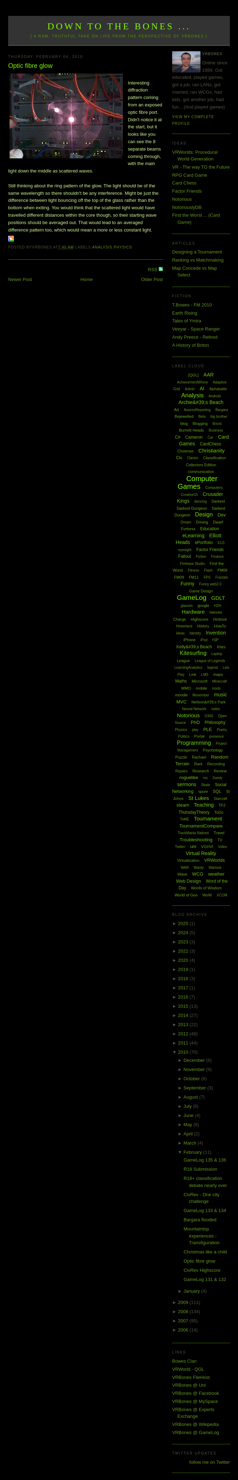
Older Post (152, 279)
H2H (217, 606)
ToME (184, 819)
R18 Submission (200, 1169)
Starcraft (220, 799)
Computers (214, 488)
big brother (218, 417)
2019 (183, 969)
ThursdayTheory (193, 812)
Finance (217, 556)
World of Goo (186, 895)
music (220, 694)
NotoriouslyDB (187, 207)
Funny (187, 583)
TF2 (222, 805)
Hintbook (220, 619)
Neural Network (194, 709)
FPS (207, 577)
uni (193, 846)
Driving (202, 522)
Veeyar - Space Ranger (196, 329)
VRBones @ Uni (189, 1385)
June (189, 1115)
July (188, 1106)
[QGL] (193, 375)
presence (216, 736)
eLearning (193, 535)
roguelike (189, 777)
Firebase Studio (192, 564)
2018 (183, 978)
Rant (198, 764)
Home (86, 279)
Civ (179, 457)
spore (203, 791)
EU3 (220, 543)
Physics (123, 247)
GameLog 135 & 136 (204, 1160)
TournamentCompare (200, 826)
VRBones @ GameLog (195, 1432)
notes (215, 709)
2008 (183, 1311)
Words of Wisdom (206, 888)
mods (216, 688)
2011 (183, 1043)
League (183, 661)
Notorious (182, 199)
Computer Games (197, 483)
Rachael (199, 757)
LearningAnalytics (188, 667)
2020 (183, 960)
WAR (185, 868)
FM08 (222, 570)
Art (176, 410)
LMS (205, 675)
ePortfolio (204, 542)
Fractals (221, 577)
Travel (219, 833)
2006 (183, 1330)
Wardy (199, 868)
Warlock (215, 868)
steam (182, 805)
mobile (201, 688)
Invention (216, 633)
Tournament (208, 818)
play (195, 730)
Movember (201, 695)
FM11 (194, 577)
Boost (217, 424)
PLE (207, 729)
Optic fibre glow (30, 65)
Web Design (188, 881)
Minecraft (219, 681)
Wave (182, 874)
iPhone (189, 640)
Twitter (180, 847)
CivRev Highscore (201, 1270)
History (203, 626)
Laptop (216, 654)
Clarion (192, 458)
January (192, 1291)
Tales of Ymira (186, 320)
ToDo (218, 812)
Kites (221, 647)
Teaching (204, 805)
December (194, 1060)
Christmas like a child (205, 1251)
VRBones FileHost (191, 1377)
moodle (181, 695)
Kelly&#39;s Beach (194, 646)
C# (177, 437)
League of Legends (210, 661)
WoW (207, 895)
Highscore (200, 619)
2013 (183, 1024)
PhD (195, 722)
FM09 (179, 577)
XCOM (222, 895)
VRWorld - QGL (188, 1369)
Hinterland (184, 626)
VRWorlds (214, 860)
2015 (183, 1006)
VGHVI (207, 846)
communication (201, 471)
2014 (183, 1015)
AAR (209, 375)
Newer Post (20, 279)
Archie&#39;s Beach (200, 402)
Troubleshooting (196, 839)
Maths (181, 681)
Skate (205, 785)
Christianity (211, 450)
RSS (153, 269)
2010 (183, 1052)
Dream (186, 522)
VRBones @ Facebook (195, 1393)
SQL (217, 791)
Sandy (217, 778)
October (192, 1078)
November (194, 1069)
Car (210, 437)
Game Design (201, 591)
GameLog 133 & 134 (204, 1210)
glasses (187, 606)
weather (216, 874)
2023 (183, 941)
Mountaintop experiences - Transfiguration (201, 1235)
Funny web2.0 (210, 584)
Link (192, 674)
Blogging (200, 423)
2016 (183, 997)
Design (204, 514)
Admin (190, 389)
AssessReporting (197, 410)
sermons (186, 784)
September (195, 1087)
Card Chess (184, 183)
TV (219, 840)
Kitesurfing (193, 653)
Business (216, 430)
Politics (183, 736)
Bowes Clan (184, 1361)
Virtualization (188, 860)
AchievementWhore (192, 382)
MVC (181, 701)
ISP (215, 640)
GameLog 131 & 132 (204, 1279)
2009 (183, 1302)
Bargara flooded (199, 1219)
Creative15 (189, 495)
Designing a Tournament (197, 252)
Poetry (222, 730)
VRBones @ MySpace (195, 1401)
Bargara (221, 410)
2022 (183, 951)
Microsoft (200, 681)
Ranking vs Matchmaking (197, 260)
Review (220, 771)
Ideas (180, 633)
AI (202, 388)
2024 (183, 932)
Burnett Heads (191, 430)
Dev (221, 514)
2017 (183, 987)
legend (212, 667)
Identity (195, 633)
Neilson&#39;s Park (208, 702)
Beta (202, 417)
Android (215, 396)
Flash (208, 570)
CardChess (210, 443)
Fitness (193, 570)
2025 (183, 923)
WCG (197, 874)
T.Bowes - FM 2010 (192, 305)
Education (209, 528)
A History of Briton (190, 345)
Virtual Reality (201, 853)
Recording (216, 764)
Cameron (194, 437)
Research (200, 771)
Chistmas (185, 451)
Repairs (181, 771)
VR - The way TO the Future (201, 167)
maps (218, 674)
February (193, 1152)
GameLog (191, 597)
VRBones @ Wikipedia (195, 1424)
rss (205, 778)
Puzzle (181, 757)
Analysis (102, 247)
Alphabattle (218, 389)
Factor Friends (187, 191)
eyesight (184, 550)
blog (184, 423)
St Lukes (198, 798)
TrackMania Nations (193, 833)
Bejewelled (184, 416)
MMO (186, 688)
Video (222, 847)
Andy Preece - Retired (194, 337)
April (188, 1133)
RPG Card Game (189, 175)
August (191, 1097)
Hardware (193, 612)
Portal (199, 736)
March (190, 1143)
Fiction (201, 556)
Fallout (184, 556)
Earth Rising (184, 313)
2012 (183, 1033)
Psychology (213, 750)
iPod (204, 640)
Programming (194, 743)
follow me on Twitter (209, 1462)
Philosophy (215, 722)
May (188, 1124)
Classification (214, 458)
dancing (200, 501)
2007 (183, 1320)
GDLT (218, 598)
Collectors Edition (201, 465)
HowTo (220, 626)
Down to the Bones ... (119, 26)
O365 (209, 716)
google (203, 605)
